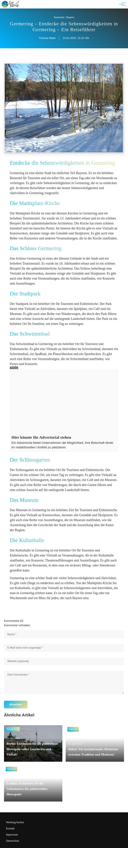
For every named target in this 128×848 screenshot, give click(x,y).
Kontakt (10, 828)
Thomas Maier (47, 38)
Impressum (12, 834)
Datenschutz (12, 840)
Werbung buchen (15, 822)
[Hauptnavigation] (121, 4)
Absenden (15, 704)
